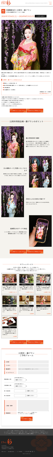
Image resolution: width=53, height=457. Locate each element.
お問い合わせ (3, 451)
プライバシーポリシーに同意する (26, 413)
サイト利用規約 (19, 451)
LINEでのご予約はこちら (35, 110)
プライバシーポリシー (27, 412)
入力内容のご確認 (26, 419)
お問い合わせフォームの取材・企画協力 (26, 433)
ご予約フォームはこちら (18, 110)
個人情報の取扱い (11, 451)
